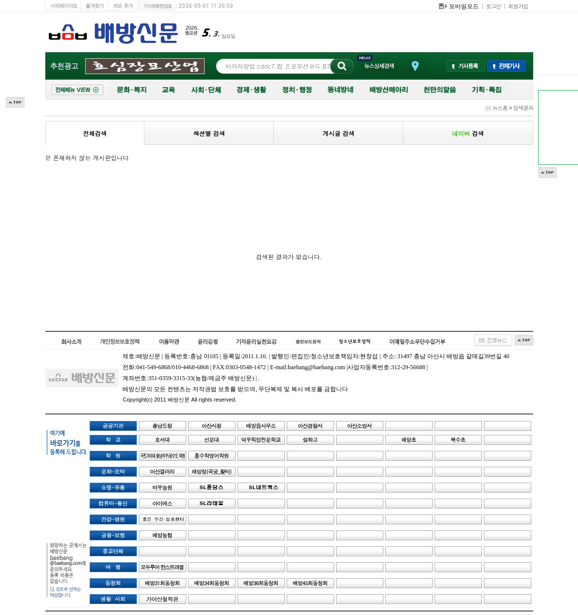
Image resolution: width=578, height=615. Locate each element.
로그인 (493, 6)
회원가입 (518, 6)
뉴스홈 (499, 107)
